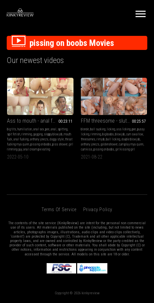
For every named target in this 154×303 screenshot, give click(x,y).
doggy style (57, 139)
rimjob (101, 139)
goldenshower (109, 144)
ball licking (113, 139)
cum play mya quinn (131, 144)
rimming (26, 134)
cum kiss (86, 149)
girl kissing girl (125, 149)
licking (111, 129)
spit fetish (13, 134)
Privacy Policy (97, 209)
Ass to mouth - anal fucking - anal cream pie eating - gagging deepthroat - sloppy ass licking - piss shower (40, 121)
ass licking (123, 129)
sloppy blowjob (53, 134)
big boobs (108, 134)
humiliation (24, 129)
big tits (11, 129)
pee (47, 129)
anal (53, 129)
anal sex (38, 129)
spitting (62, 129)
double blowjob (130, 139)
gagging (38, 134)
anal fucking (21, 139)
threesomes (88, 139)
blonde (85, 129)
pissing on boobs (41, 144)
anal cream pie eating (36, 149)
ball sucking (97, 129)
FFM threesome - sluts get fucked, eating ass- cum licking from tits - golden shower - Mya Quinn (114, 121)
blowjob (120, 134)
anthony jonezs (39, 139)
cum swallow (134, 134)
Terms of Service (59, 209)
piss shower (59, 144)
